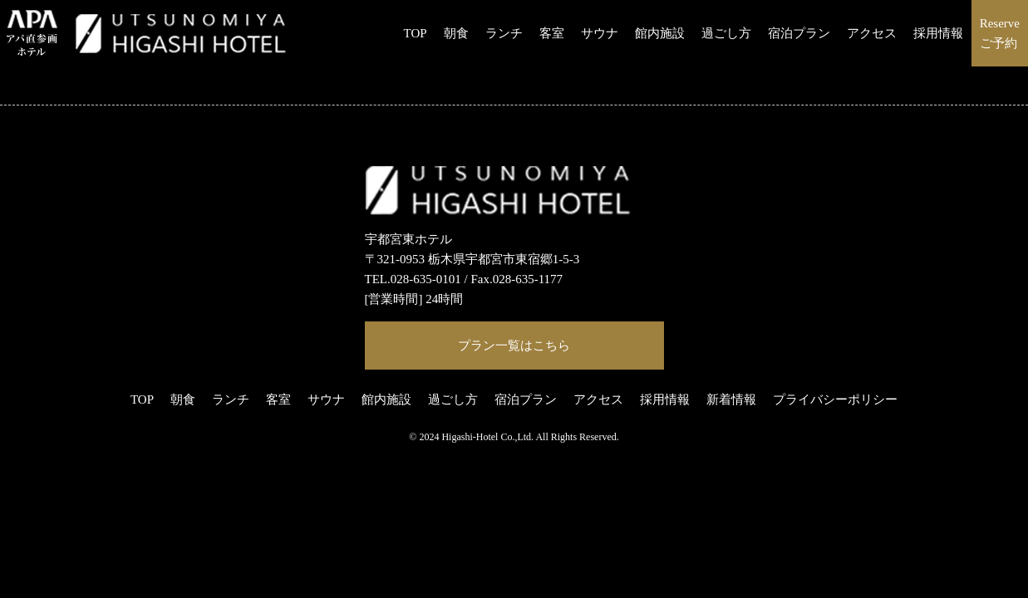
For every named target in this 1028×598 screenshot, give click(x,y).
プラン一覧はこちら (514, 345)
